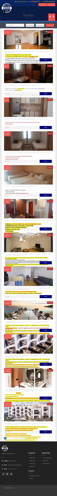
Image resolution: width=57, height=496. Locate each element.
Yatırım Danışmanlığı (47, 457)
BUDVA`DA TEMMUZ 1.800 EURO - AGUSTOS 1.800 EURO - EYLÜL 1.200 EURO (28, 153)
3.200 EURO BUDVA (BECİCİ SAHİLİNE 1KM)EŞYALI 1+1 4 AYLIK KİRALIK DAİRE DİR (28, 221)
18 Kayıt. (22, 438)
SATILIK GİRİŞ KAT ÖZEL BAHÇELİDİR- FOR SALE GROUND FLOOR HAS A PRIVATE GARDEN (26, 322)
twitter (7, 474)
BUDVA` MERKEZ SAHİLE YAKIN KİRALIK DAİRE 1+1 (20, 186)
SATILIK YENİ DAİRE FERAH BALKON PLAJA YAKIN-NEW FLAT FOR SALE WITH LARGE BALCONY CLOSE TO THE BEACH (28, 288)
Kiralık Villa (32, 466)
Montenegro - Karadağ (34, 475)
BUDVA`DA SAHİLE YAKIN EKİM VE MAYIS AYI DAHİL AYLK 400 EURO (25, 119)
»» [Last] (12, 438)
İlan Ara (50, 25)
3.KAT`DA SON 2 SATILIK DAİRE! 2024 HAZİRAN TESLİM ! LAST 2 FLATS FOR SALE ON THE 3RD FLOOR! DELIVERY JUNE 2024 (27, 390)
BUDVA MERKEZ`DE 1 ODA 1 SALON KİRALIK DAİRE (20, 85)
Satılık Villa (32, 460)
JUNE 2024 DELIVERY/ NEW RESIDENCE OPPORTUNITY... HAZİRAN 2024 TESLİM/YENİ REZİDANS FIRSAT (26, 356)
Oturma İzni (45, 460)
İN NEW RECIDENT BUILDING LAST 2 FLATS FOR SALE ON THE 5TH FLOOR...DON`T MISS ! (25, 424)
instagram (11, 474)
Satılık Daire (32, 457)
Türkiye (31, 478)
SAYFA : (16, 438)
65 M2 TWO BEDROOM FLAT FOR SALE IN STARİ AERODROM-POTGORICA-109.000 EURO (27, 52)
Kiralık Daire (32, 463)
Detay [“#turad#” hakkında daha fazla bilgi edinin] (45, 59)
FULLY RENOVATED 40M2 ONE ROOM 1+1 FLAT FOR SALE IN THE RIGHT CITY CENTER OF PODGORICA (27, 255)
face (3, 474)
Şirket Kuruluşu (46, 463)
